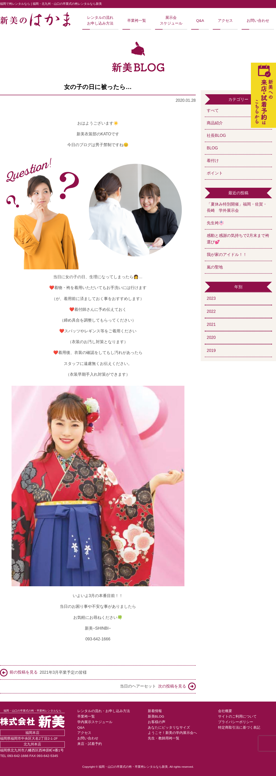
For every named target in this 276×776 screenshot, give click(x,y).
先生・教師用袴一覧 (163, 738)
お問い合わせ (258, 21)
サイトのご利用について (237, 716)
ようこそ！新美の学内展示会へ (172, 733)
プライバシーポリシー (235, 722)
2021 (211, 324)
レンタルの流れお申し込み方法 (100, 20)
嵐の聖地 (215, 267)
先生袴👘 (215, 223)
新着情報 (155, 711)
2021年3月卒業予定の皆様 (43, 672)
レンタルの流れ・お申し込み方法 (103, 711)
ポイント (215, 173)
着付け (213, 160)
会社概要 (225, 711)
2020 (211, 337)
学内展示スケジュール (94, 722)
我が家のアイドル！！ (227, 254)
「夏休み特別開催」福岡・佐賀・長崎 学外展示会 (237, 207)
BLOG (212, 148)
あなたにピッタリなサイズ (169, 727)
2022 (211, 311)
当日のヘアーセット (158, 686)
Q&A (200, 21)
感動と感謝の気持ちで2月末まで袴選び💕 (238, 238)
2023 (211, 298)
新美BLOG (156, 716)
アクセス (225, 21)
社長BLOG (216, 135)
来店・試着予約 (89, 744)
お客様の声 (156, 722)
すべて (213, 110)
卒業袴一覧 (136, 21)
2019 (211, 350)
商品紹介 (215, 123)
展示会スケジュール (171, 20)
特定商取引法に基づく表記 (239, 727)
